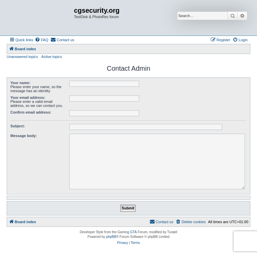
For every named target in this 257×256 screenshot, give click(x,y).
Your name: (20, 83)
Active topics (51, 57)
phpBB (111, 237)
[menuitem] (41, 40)
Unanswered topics (22, 57)
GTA (133, 232)
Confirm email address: (30, 112)
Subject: (17, 126)
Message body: (23, 136)
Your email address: (27, 97)
